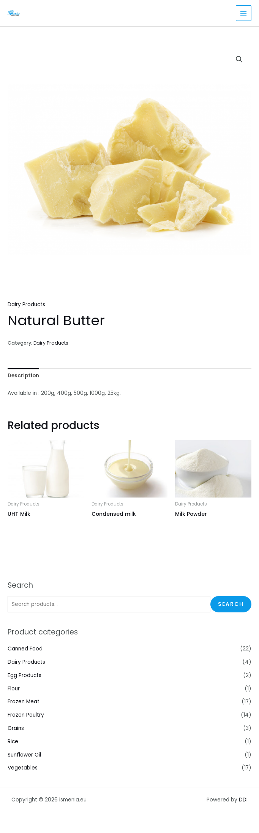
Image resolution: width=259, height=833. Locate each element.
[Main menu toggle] (243, 13)
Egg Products (24, 675)
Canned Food (25, 648)
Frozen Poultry (26, 715)
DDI (243, 799)
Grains (16, 728)
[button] (239, 59)
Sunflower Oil (24, 754)
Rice (13, 741)
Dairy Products (26, 662)
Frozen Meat (23, 701)
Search (231, 604)
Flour (14, 688)
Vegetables (23, 767)
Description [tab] (23, 375)
